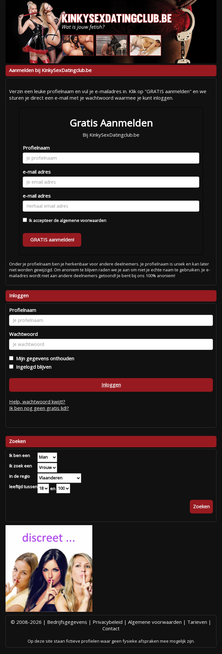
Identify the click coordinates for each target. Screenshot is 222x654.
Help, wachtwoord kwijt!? (37, 401)
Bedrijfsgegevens (67, 622)
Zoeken (201, 506)
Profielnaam (36, 147)
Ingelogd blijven (32, 367)
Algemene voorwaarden (155, 622)
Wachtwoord (23, 334)
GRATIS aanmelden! (52, 239)
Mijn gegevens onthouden (43, 358)
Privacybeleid (108, 622)
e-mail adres (37, 171)
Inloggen (111, 384)
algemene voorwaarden (83, 220)
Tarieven (197, 622)
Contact (111, 628)
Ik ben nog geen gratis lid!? (39, 408)
